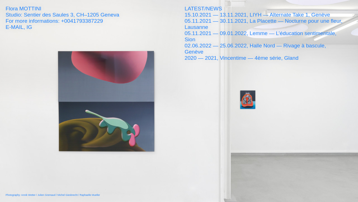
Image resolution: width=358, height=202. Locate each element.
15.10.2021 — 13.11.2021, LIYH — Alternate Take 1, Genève (257, 15)
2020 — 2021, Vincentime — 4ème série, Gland (241, 58)
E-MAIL (14, 27)
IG (29, 27)
